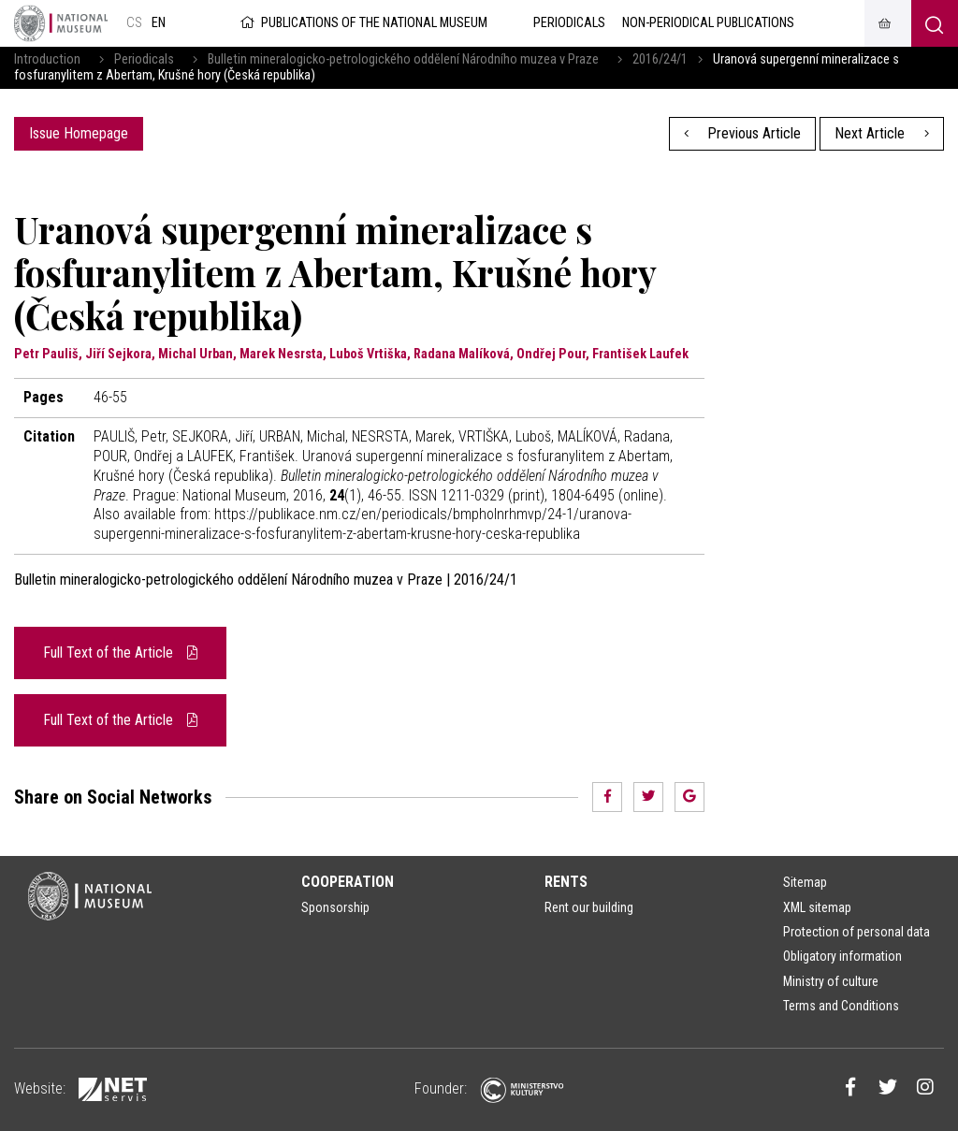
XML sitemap (817, 907)
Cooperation (347, 882)
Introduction (47, 59)
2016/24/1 (660, 59)
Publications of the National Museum (362, 23)
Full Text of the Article (120, 652)
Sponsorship (335, 907)
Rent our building (588, 907)
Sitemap (805, 882)
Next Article (882, 133)
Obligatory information (842, 956)
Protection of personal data (856, 931)
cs (134, 23)
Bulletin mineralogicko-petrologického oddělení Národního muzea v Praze (403, 59)
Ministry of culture (830, 981)
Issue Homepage (78, 133)
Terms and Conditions (841, 1005)
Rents (566, 882)
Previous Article (743, 133)
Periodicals (144, 59)
